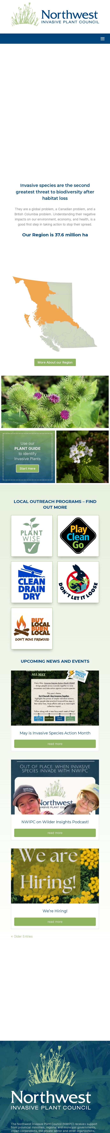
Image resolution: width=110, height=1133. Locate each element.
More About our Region (55, 362)
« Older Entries (22, 936)
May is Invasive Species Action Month (55, 733)
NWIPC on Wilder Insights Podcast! (55, 822)
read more (55, 744)
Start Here (27, 468)
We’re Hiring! (55, 911)
